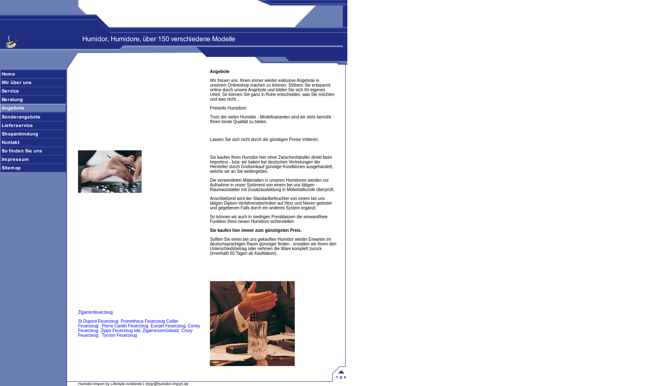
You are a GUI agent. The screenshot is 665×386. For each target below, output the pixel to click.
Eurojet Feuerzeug (168, 326)
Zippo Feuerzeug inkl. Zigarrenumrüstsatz (140, 330)
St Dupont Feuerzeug (98, 321)
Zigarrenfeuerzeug (95, 312)
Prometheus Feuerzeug (143, 321)
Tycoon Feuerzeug (119, 335)
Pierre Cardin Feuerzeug (125, 326)
